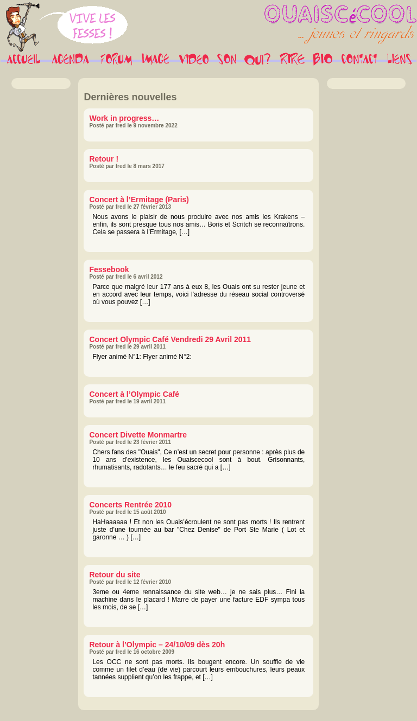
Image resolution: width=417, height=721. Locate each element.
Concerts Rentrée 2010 (130, 504)
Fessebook (109, 269)
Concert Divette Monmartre (138, 434)
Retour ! (103, 158)
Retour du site (114, 574)
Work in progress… (124, 118)
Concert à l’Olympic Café (134, 394)
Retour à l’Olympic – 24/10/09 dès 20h (157, 644)
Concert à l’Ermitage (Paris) (139, 199)
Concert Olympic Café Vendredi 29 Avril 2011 (170, 339)
